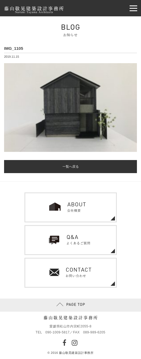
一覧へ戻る (70, 166)
